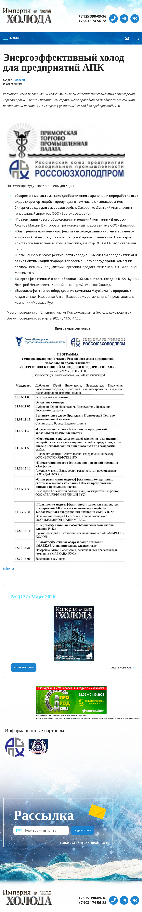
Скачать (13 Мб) (23, 667)
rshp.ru (8, 568)
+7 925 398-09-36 (92, 16)
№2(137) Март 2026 (33, 596)
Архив (121, 667)
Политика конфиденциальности (84, 843)
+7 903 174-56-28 (92, 21)
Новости (19, 80)
